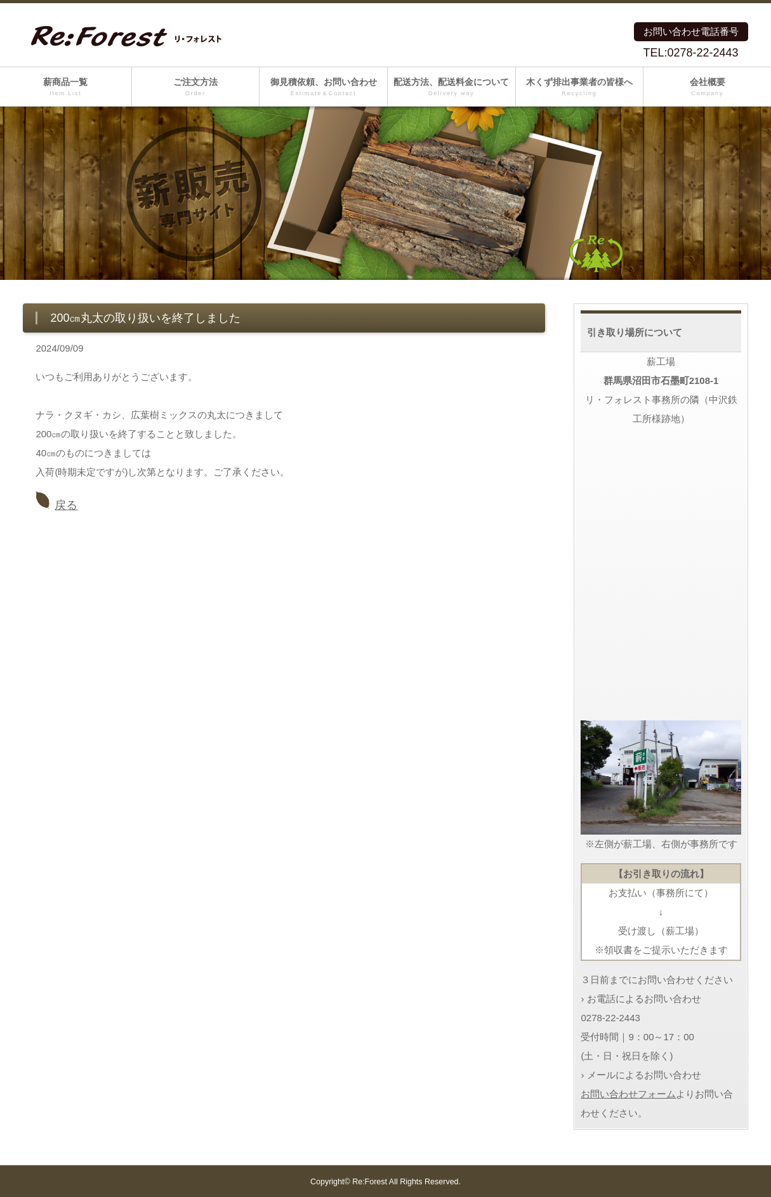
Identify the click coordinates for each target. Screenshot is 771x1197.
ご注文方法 (196, 87)
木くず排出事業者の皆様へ (579, 87)
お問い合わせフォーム (628, 1093)
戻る (66, 505)
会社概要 (707, 87)
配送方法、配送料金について (451, 87)
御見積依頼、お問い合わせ (323, 87)
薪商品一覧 (65, 87)
